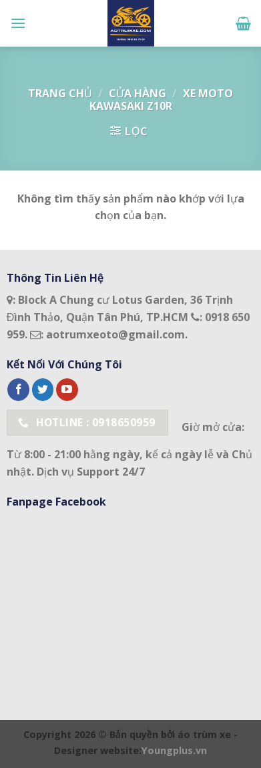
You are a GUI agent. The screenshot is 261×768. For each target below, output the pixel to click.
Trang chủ (60, 93)
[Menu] (18, 23)
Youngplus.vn (174, 750)
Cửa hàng (137, 93)
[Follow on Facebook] (18, 389)
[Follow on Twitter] (43, 389)
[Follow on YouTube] (67, 389)
